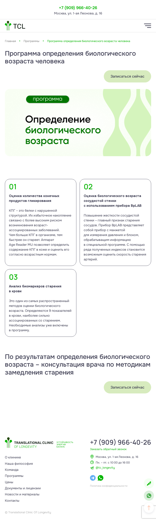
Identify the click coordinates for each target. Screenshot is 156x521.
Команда (11, 470)
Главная (10, 41)
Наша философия (19, 463)
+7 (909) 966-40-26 (78, 7)
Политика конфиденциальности (108, 485)
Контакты (12, 500)
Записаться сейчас (127, 76)
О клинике (13, 457)
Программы (31, 41)
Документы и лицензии (23, 488)
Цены (9, 482)
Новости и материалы (22, 494)
